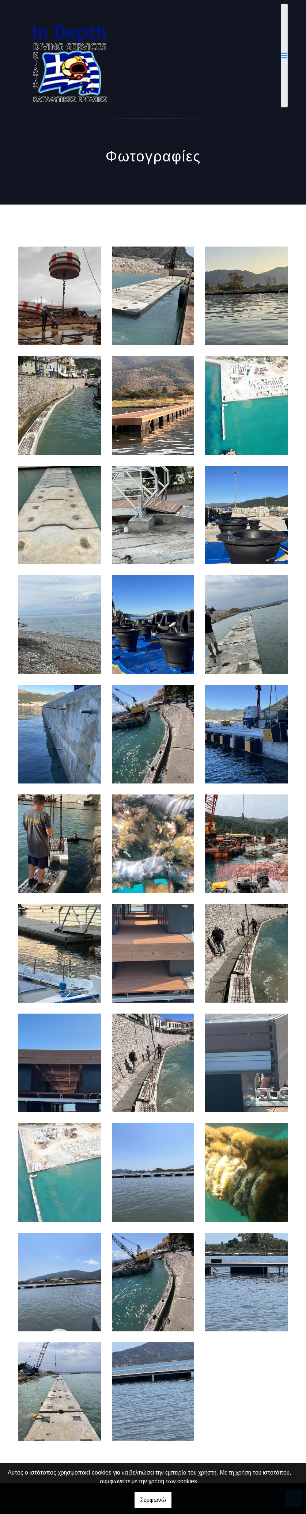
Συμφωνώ (153, 1500)
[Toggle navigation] (284, 55)
